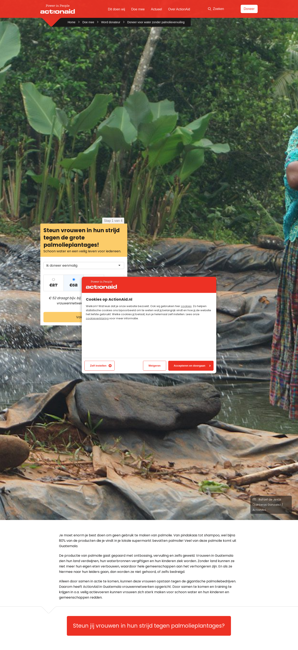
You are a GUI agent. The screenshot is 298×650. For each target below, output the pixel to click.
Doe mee (138, 9)
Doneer (249, 9)
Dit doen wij (116, 9)
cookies (186, 306)
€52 (74, 285)
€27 (53, 285)
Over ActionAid (179, 9)
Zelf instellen (101, 365)
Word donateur (110, 22)
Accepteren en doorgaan (192, 365)
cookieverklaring (97, 318)
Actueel (156, 9)
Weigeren (155, 365)
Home (71, 22)
